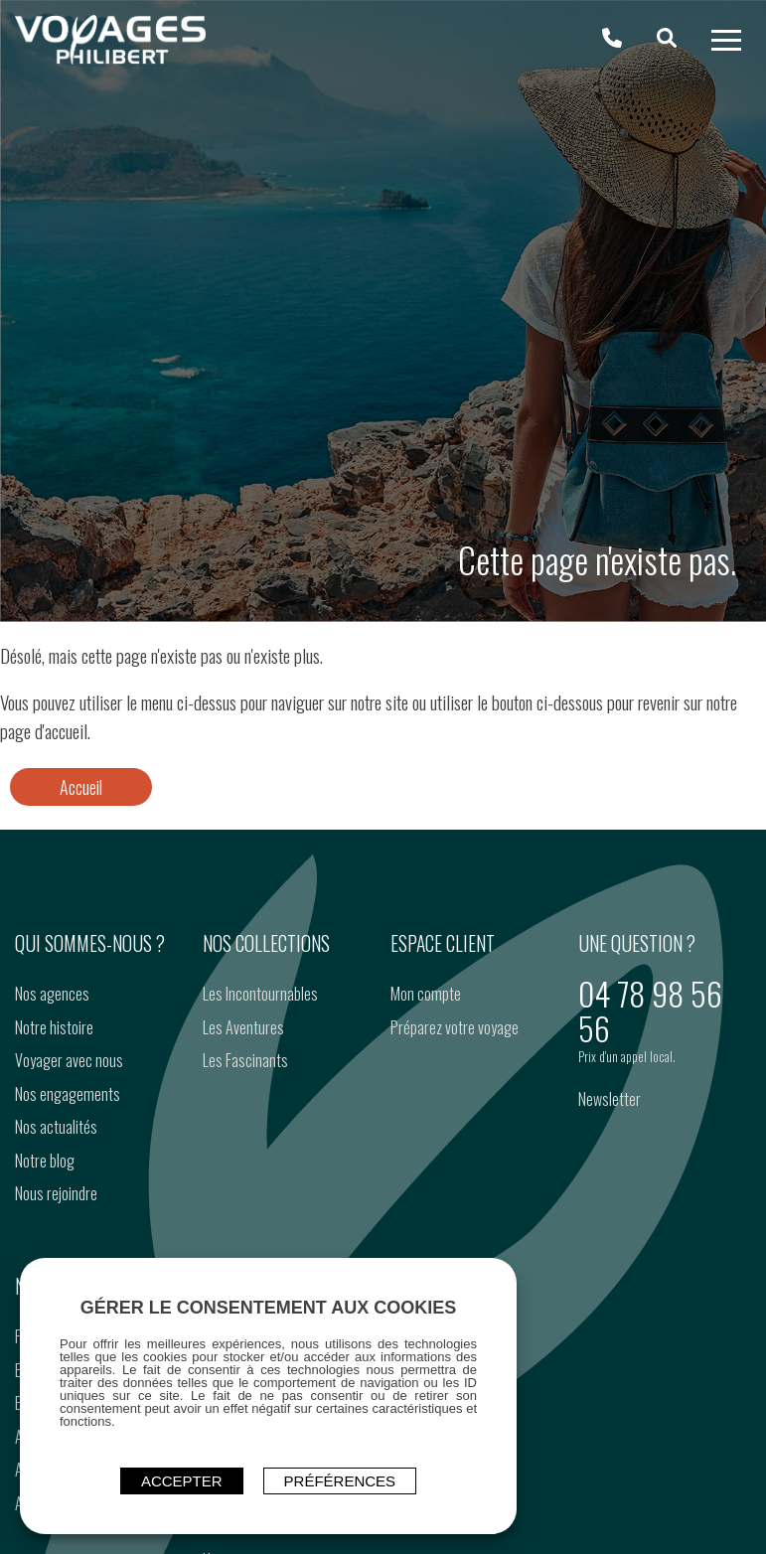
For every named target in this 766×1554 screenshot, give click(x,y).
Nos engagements (67, 1094)
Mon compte (425, 994)
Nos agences (52, 994)
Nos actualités (56, 1127)
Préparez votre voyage (454, 1027)
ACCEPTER (182, 1481)
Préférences (340, 1481)
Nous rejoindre (56, 1193)
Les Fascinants (245, 1060)
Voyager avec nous (69, 1060)
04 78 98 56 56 (650, 1010)
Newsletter (609, 1099)
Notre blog (45, 1160)
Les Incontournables (260, 994)
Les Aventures (243, 1027)
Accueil (81, 787)
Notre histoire (54, 1027)
